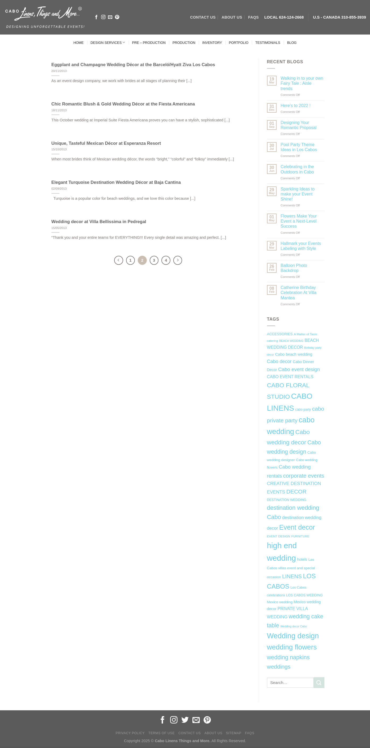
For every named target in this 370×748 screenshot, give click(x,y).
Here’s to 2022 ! (296, 105)
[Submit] (319, 682)
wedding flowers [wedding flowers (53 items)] (292, 647)
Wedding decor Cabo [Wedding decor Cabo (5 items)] (293, 626)
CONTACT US (203, 17)
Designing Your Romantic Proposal (298, 125)
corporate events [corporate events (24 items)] (303, 476)
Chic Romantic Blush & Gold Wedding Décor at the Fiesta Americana (123, 104)
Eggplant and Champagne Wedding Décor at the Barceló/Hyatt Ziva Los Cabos (133, 64)
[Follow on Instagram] (103, 17)
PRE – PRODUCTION (149, 43)
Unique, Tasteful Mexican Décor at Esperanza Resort (106, 143)
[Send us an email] (110, 17)
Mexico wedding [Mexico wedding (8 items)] (279, 602)
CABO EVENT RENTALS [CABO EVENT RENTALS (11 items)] (290, 377)
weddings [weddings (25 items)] (279, 667)
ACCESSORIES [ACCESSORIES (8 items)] (280, 334)
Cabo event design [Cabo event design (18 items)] (299, 369)
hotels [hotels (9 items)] (302, 559)
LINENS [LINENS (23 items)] (292, 576)
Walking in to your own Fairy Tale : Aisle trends (302, 83)
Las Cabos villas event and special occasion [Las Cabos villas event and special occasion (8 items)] (291, 568)
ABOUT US (232, 17)
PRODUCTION (184, 43)
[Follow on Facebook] (96, 17)
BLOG (292, 43)
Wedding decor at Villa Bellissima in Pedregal (98, 221)
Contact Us (189, 733)
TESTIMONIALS (267, 43)
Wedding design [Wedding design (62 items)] (293, 636)
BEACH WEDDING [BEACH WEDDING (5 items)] (291, 340)
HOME (79, 43)
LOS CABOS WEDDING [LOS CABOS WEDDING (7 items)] (304, 595)
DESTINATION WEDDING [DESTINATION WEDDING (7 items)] (286, 500)
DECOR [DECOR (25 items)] (296, 491)
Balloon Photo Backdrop (294, 268)
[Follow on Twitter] (185, 720)
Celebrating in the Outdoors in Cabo (297, 169)
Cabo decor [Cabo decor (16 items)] (279, 361)
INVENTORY (212, 43)
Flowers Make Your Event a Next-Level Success (299, 221)
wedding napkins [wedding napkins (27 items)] (288, 657)
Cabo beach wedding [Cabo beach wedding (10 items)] (293, 354)
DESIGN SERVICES (108, 42)
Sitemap (233, 733)
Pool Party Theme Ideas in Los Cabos (299, 147)
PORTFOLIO (238, 43)
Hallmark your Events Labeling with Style (301, 246)
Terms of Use (161, 733)
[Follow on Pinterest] (117, 17)
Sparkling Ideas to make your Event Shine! (298, 194)
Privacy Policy (130, 733)
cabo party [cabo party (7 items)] (303, 409)
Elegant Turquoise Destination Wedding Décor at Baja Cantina (116, 182)
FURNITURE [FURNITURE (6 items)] (300, 536)
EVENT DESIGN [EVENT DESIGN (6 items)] (278, 536)
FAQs (253, 17)
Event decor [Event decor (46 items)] (297, 527)
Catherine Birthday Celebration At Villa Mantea (298, 292)
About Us (213, 733)
